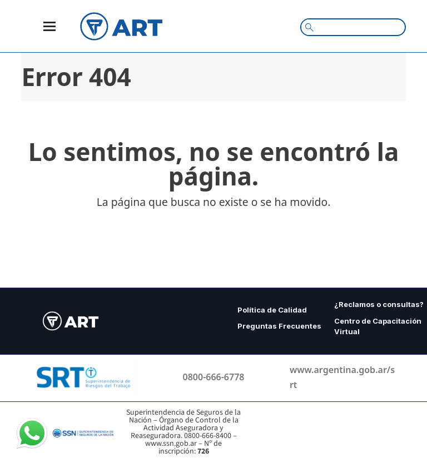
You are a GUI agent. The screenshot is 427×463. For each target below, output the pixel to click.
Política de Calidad (272, 309)
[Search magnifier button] (309, 27)
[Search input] (358, 26)
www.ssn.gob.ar (171, 443)
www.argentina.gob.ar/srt (342, 377)
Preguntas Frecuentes (280, 325)
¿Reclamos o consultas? (379, 304)
